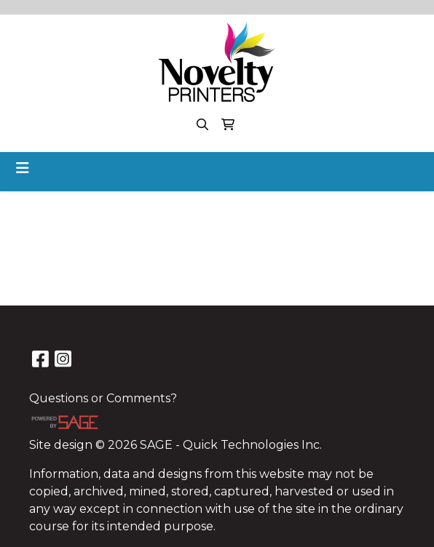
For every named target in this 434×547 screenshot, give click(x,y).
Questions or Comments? (103, 398)
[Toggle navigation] (22, 168)
